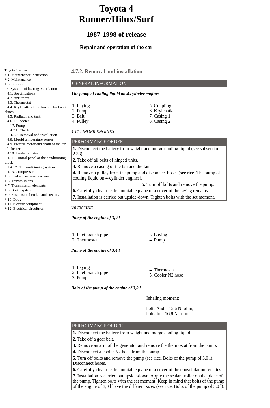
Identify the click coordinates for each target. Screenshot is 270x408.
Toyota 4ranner (16, 70)
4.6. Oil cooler (18, 121)
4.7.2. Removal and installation (33, 135)
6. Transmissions (20, 181)
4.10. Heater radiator (22, 153)
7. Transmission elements (27, 185)
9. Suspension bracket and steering (33, 194)
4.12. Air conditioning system (32, 167)
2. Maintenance (19, 79)
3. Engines (15, 84)
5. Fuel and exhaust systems (29, 176)
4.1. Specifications (21, 93)
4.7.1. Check (19, 130)
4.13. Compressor (20, 171)
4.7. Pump (17, 125)
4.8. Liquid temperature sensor (30, 139)
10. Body (14, 199)
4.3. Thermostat (19, 102)
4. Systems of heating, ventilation (32, 88)
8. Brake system (19, 190)
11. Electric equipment (25, 204)
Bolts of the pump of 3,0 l (187, 358)
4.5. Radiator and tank (23, 116)
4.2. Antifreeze (18, 98)
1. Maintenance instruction (28, 75)
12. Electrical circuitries (26, 208)
